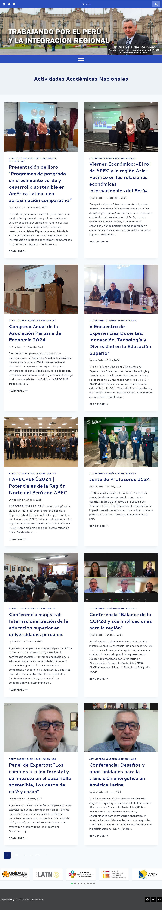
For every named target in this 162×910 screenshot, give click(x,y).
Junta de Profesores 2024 (119, 479)
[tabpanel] (48, 874)
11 (38, 855)
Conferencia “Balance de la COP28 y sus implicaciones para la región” (120, 621)
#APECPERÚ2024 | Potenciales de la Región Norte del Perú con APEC (38, 486)
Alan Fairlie (17, 207)
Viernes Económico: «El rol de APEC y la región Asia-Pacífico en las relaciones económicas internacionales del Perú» (120, 177)
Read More (18, 251)
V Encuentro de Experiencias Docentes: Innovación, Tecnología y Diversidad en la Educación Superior (120, 339)
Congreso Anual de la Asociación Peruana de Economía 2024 (35, 333)
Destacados (17, 161)
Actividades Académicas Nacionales (32, 158)
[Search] (117, 4)
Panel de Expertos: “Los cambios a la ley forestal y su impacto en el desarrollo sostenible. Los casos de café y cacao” (40, 778)
